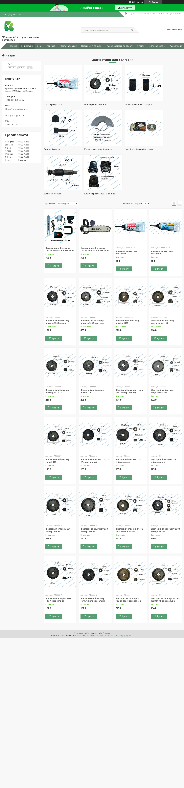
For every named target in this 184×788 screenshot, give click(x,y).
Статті (140, 46)
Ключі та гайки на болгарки (93, 148)
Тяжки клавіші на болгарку (127, 104)
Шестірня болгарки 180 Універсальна (163, 418)
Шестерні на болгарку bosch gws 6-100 (163, 279)
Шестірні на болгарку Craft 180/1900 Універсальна (165, 557)
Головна (13, 46)
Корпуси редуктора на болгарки (160, 150)
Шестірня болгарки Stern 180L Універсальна (129, 487)
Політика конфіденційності (122, 593)
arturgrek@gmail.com (15, 115)
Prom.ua (106, 590)
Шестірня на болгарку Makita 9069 (127, 279)
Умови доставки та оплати (120, 46)
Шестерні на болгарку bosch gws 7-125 (57, 348)
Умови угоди (175, 46)
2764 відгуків (137, 2)
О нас (39, 46)
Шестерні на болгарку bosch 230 (92, 348)
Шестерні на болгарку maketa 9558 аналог (57, 279)
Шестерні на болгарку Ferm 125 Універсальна (92, 557)
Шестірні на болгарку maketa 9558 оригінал (92, 279)
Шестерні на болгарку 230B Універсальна (165, 487)
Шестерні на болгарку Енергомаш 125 (163, 348)
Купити (55, 223)
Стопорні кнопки (157, 104)
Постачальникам (68, 46)
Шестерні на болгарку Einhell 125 (57, 418)
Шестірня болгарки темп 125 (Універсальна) (129, 348)
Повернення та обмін (91, 46)
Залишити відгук (174, 30)
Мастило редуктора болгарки (127, 209)
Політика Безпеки (156, 46)
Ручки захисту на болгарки (57, 148)
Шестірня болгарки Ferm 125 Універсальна (58, 557)
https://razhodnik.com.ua (16, 109)
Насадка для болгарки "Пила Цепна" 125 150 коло (59, 206)
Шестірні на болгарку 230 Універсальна (94, 487)
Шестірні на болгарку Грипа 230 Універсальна (128, 557)
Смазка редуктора (53, 104)
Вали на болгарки (123, 148)
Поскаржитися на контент (98, 593)
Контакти (51, 46)
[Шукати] (132, 30)
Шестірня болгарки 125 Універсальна (128, 418)
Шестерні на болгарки (90, 104)
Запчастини (27, 46)
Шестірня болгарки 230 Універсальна (57, 487)
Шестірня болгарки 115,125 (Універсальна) (95, 418)
